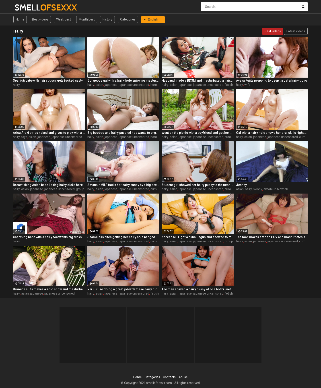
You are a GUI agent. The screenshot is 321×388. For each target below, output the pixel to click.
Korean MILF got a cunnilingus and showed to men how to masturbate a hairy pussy (198, 237)
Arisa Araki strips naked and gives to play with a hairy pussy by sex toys (49, 132)
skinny (257, 189)
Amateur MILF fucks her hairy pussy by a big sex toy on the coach (123, 185)
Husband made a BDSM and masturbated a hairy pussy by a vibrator (198, 80)
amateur (269, 189)
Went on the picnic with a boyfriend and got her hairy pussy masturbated (198, 132)
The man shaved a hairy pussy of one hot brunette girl (198, 289)
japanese (111, 85)
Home (20, 19)
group (80, 189)
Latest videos (295, 31)
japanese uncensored (134, 85)
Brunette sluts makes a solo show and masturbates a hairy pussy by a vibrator (49, 289)
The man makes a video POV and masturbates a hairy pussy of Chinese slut (272, 237)
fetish (229, 85)
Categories (128, 19)
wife (247, 85)
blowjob (282, 189)
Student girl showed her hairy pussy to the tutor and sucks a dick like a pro (198, 185)
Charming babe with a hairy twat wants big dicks (47, 237)
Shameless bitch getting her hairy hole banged (121, 237)
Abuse (183, 377)
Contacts (169, 377)
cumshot (231, 137)
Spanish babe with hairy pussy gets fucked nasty (48, 80)
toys (24, 137)
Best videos (40, 19)
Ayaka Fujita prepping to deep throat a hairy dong (271, 80)
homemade (158, 85)
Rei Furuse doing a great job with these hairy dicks (123, 289)
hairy (16, 85)
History (107, 19)
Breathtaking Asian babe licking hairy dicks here (48, 185)
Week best (63, 19)
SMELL (26, 7)
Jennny (241, 185)
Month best (87, 19)
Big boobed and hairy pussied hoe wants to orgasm (123, 132)
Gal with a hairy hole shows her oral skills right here (272, 132)
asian (99, 85)
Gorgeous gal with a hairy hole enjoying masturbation (123, 80)
